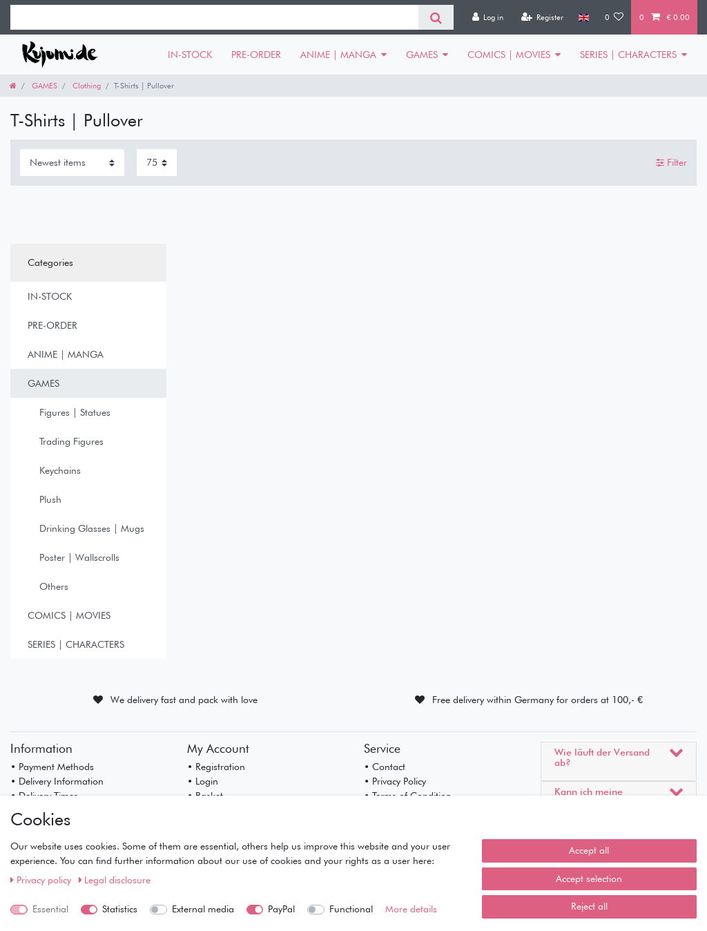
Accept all (589, 850)
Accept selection (589, 878)
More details (411, 908)
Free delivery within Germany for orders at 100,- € (537, 699)
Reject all (589, 906)
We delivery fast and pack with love (184, 699)
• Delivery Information (57, 781)
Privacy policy (42, 879)
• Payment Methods (52, 766)
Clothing (85, 85)
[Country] (584, 17)
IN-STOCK (190, 54)
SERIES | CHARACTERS (628, 54)
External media (203, 908)
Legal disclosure (115, 879)
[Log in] (487, 17)
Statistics (119, 908)
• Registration (216, 766)
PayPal (281, 908)
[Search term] (214, 17)
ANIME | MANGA (338, 54)
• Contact (384, 766)
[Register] (542, 17)
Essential (50, 908)
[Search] (436, 17)
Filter (671, 162)
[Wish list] (614, 17)
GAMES (422, 54)
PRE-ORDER (256, 54)
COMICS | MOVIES (508, 54)
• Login (202, 781)
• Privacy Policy (395, 781)
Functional (351, 908)
